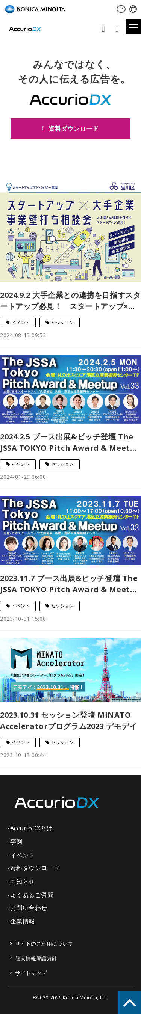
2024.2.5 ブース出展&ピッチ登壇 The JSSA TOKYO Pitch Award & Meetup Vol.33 (70, 443)
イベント (21, 322)
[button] (133, 26)
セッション (62, 322)
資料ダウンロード (117, 29)
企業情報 (22, 921)
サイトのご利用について (44, 943)
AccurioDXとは (31, 828)
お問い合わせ (104, 29)
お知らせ (22, 881)
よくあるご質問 (32, 895)
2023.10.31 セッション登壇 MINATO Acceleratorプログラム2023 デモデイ (68, 720)
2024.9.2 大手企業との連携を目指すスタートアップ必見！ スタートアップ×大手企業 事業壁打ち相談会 (70, 301)
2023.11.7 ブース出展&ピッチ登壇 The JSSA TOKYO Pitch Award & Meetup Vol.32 (70, 584)
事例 (16, 841)
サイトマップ (31, 972)
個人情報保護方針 (36, 958)
